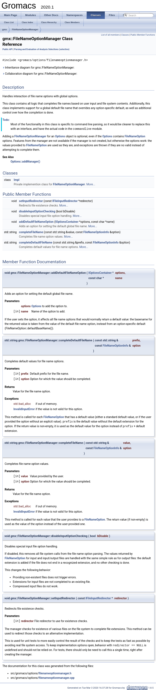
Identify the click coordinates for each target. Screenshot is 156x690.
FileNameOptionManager (25, 29)
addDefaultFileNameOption (36, 221)
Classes (125, 35)
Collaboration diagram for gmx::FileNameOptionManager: (39, 73)
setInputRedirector (31, 200)
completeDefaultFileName (35, 242)
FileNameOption (135, 136)
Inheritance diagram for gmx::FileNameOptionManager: (38, 67)
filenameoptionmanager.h (55, 672)
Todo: (6, 119)
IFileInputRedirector (65, 200)
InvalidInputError (24, 408)
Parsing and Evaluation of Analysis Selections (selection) (41, 49)
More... (90, 184)
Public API (7, 49)
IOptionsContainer (66, 221)
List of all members (110, 35)
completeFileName (31, 231)
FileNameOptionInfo (96, 231)
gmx (4, 29)
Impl (17, 179)
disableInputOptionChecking (37, 211)
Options (60, 136)
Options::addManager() (25, 161)
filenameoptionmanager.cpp (56, 676)
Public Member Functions (142, 35)
